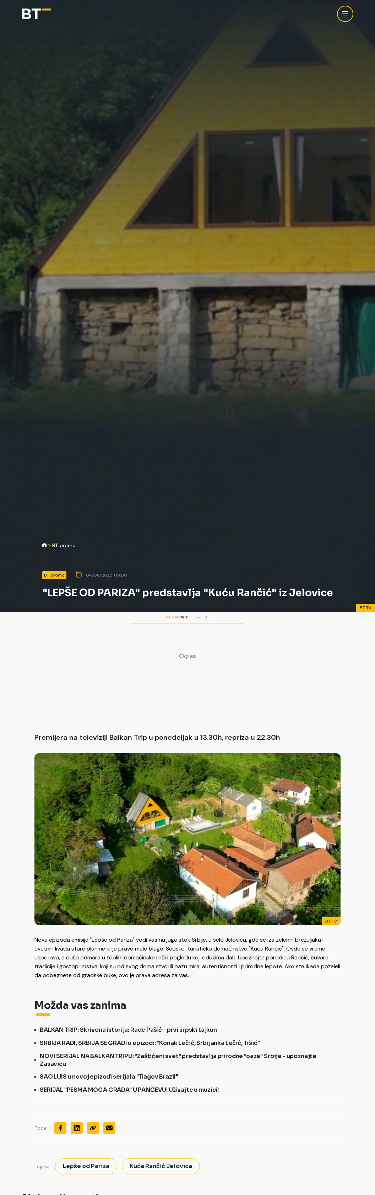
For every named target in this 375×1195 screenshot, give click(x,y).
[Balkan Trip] (36, 14)
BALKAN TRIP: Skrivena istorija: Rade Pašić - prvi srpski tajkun (128, 1030)
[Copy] (93, 1128)
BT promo (64, 546)
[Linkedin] (77, 1128)
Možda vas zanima (80, 1005)
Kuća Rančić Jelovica (161, 1166)
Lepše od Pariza (86, 1166)
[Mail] (109, 1128)
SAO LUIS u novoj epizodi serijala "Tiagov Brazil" (109, 1076)
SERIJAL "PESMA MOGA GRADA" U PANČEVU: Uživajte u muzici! (129, 1090)
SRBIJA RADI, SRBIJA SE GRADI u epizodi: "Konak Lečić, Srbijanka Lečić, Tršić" (150, 1043)
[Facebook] (60, 1128)
